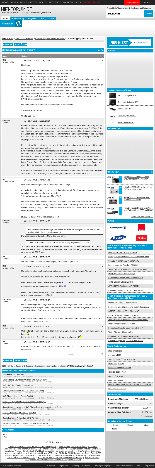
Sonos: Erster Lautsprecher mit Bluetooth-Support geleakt (32, 447)
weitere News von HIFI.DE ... (142, 216)
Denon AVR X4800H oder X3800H (122, 252)
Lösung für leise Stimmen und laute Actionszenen (128, 257)
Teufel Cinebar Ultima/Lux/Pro (120, 282)
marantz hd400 (114, 355)
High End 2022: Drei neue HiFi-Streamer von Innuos (137, 198)
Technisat (115, 425)
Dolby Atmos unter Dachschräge (121, 273)
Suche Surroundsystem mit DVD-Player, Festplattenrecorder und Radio (32, 407)
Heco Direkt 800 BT (126, 122)
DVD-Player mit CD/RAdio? (13, 374)
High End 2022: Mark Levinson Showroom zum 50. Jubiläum (136, 178)
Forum (5, 18)
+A (102, 50)
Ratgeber (32, 18)
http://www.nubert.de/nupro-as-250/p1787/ (42, 196)
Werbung (76, 466)
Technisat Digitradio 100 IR (129, 95)
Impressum (63, 466)
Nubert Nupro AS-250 (127, 115)
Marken (68, 2)
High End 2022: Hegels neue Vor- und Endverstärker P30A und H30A (138, 209)
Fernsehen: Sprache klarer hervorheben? (125, 278)
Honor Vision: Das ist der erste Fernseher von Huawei (60, 457)
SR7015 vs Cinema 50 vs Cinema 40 (123, 261)
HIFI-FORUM (7, 39)
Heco (114, 429)
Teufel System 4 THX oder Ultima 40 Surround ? (128, 269)
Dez (5, 437)
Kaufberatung (18, 18)
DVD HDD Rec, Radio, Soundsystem (17, 385)
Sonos (130, 425)
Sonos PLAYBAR (125, 109)
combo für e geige (115, 376)
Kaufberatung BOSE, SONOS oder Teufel (125, 290)
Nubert (145, 425)
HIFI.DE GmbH (15, 465)
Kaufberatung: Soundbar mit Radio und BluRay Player (24, 380)
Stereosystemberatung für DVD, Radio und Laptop (23, 391)
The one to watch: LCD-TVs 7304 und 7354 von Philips (41, 449)
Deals (42, 2)
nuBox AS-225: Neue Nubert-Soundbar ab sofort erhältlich (49, 455)
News (5, 2)
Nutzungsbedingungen (103, 466)
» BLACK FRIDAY (92, 2)
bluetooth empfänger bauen (119, 368)
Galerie (51, 18)
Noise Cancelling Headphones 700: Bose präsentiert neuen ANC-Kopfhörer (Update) (62, 458)
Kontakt (52, 466)
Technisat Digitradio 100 (128, 102)
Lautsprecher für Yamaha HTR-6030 (123, 265)
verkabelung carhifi (116, 363)
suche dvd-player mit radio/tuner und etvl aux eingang (24, 402)
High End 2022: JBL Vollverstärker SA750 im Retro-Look (138, 188)
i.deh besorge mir (115, 380)
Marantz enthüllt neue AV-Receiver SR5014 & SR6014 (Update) (56, 453)
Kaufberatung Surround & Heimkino (50, 39)
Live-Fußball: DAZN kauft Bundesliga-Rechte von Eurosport (48, 451)
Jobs (78, 2)
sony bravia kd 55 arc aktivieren (121, 359)
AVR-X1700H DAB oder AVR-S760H (123, 286)
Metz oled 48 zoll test (117, 389)
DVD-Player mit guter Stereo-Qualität (17, 396)
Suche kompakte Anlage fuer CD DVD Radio (20, 418)
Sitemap (87, 466)
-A (99, 50)
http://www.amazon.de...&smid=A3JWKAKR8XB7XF (46, 277)
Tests (14, 2)
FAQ (138, 466)
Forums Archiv (146, 416)
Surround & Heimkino (24, 39)
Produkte (55, 2)
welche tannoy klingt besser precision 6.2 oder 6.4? (129, 384)
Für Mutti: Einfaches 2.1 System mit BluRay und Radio (25, 423)
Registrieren (149, 466)
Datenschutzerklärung (124, 466)
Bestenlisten (28, 2)
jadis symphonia (115, 351)
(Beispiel (47, 249)
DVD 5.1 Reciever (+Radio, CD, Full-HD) (19, 412)
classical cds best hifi (117, 372)
